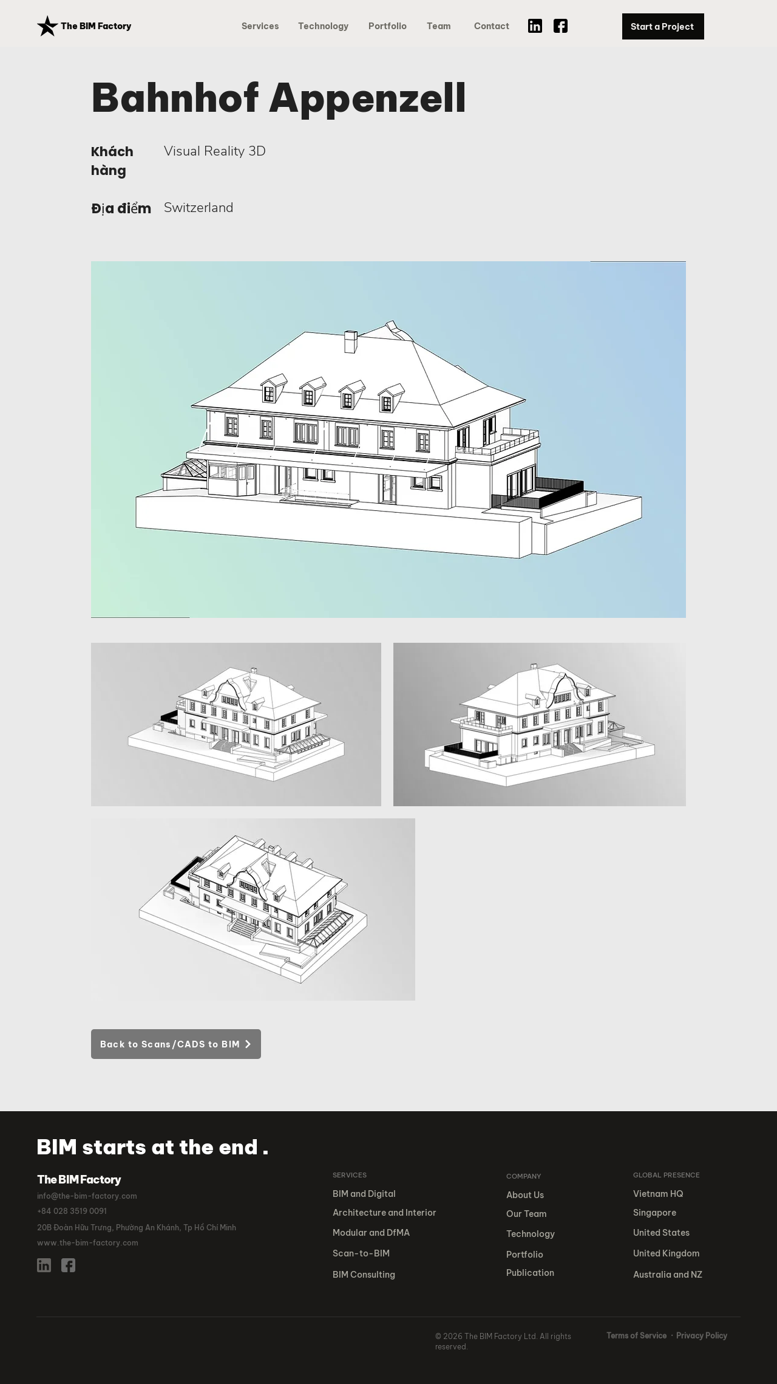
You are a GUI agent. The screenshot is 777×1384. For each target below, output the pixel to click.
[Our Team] (537, 1214)
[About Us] (531, 1195)
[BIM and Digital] (376, 1194)
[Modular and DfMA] (387, 1233)
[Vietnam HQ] (671, 1194)
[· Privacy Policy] (699, 1336)
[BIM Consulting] (387, 1275)
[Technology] (323, 26)
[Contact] (493, 26)
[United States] (673, 1233)
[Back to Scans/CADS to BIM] (176, 1044)
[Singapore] (673, 1213)
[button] (389, 26)
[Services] (263, 26)
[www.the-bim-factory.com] (97, 1243)
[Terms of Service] (636, 1336)
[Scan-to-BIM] (387, 1253)
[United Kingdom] (673, 1253)
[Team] (444, 26)
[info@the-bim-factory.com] (91, 1196)
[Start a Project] (663, 26)
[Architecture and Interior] (387, 1213)
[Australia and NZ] (673, 1275)
